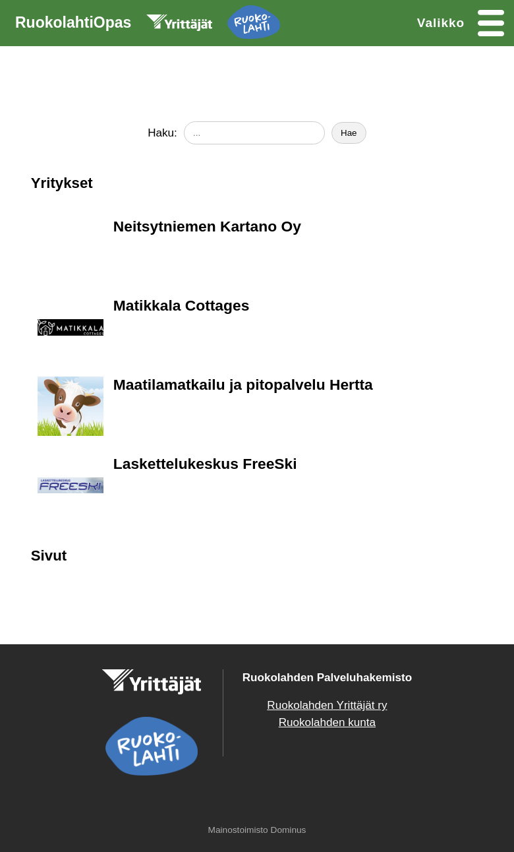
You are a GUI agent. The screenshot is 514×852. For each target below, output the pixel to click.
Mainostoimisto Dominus (257, 830)
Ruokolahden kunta (327, 722)
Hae (349, 133)
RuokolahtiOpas (147, 25)
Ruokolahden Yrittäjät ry (327, 705)
